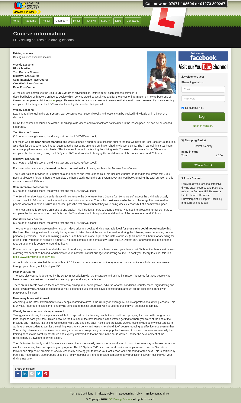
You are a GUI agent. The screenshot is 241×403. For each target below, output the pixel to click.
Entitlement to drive (157, 393)
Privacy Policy (106, 393)
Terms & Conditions (81, 393)
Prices (77, 20)
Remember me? (193, 107)
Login (203, 117)
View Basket (203, 165)
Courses (62, 20)
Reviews (91, 20)
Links (118, 20)
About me (30, 20)
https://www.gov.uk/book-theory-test (34, 256)
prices (52, 100)
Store (105, 20)
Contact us (133, 20)
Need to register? (203, 125)
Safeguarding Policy (130, 393)
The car (45, 20)
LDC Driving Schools (119, 399)
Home (15, 20)
